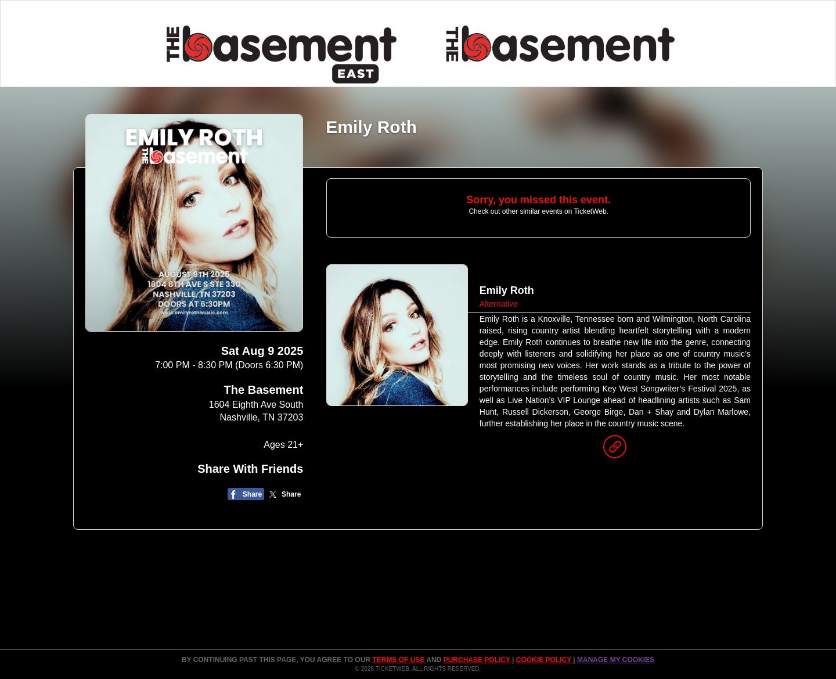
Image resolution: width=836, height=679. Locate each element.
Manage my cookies (615, 660)
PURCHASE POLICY (478, 660)
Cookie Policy (544, 660)
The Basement (264, 389)
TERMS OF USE (399, 660)
